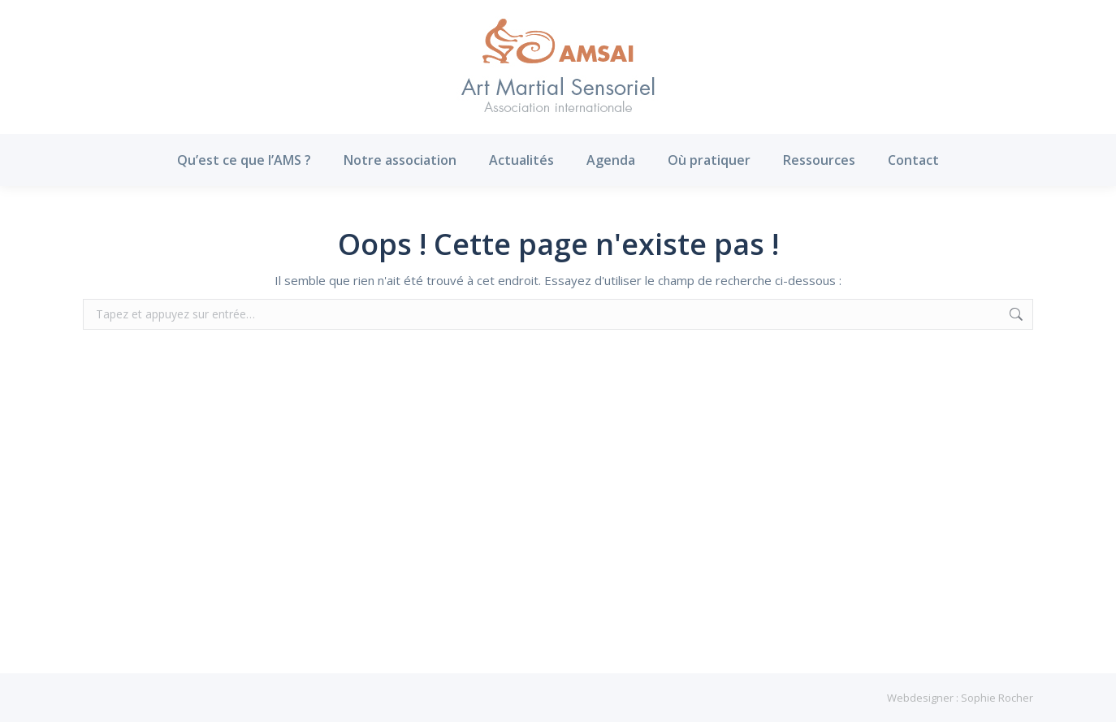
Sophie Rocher (997, 697)
